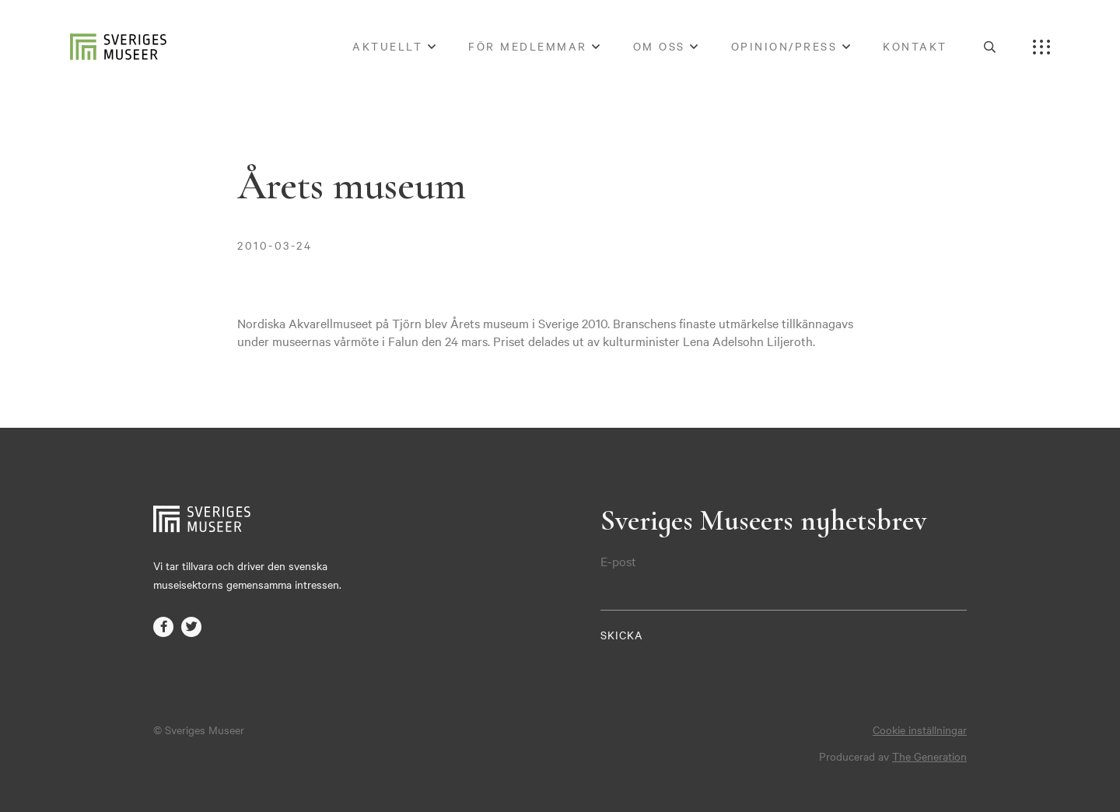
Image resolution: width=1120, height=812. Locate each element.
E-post (618, 561)
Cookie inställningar (920, 729)
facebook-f (163, 627)
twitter (191, 627)
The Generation (929, 756)
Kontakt (915, 46)
